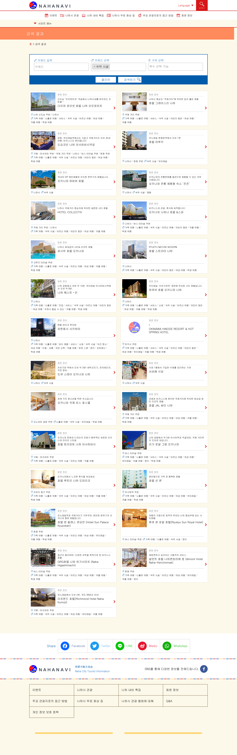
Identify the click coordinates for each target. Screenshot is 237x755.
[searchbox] (112, 66)
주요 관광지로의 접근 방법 (158, 15)
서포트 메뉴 (43, 23)
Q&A (169, 701)
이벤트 (53, 15)
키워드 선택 (102, 60)
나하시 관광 (72, 15)
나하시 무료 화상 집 (123, 15)
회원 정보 (187, 15)
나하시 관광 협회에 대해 (138, 701)
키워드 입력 (45, 60)
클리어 (105, 80)
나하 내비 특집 (95, 15)
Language (184, 5)
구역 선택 (158, 60)
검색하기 (130, 80)
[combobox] (118, 67)
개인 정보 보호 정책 (45, 712)
